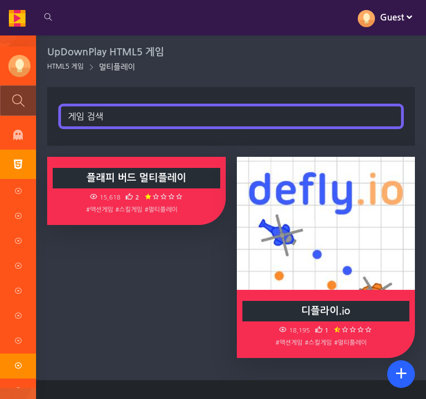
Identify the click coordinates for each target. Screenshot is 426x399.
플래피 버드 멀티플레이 (136, 178)
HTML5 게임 (65, 66)
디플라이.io (325, 311)
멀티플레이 (117, 67)
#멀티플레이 (161, 209)
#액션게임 (99, 209)
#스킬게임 (129, 209)
